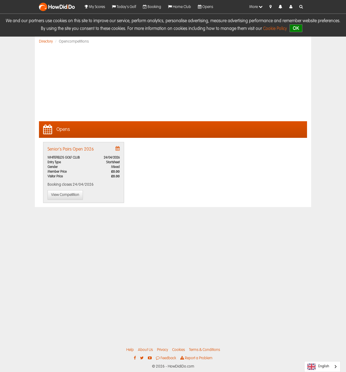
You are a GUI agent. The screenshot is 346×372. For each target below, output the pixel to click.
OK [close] (296, 28)
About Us (145, 350)
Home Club (179, 7)
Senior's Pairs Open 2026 (71, 149)
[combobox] (322, 366)
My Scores (95, 7)
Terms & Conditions (204, 350)
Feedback (166, 358)
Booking (152, 7)
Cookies (178, 350)
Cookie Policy (275, 29)
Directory (46, 41)
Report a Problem (196, 358)
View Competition (65, 195)
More (256, 7)
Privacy (162, 350)
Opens (205, 7)
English (318, 366)
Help (130, 350)
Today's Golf (124, 7)
